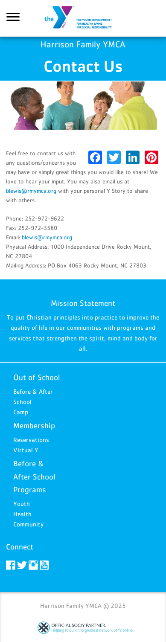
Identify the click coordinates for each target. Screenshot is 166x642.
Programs (29, 489)
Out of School (36, 377)
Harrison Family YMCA (83, 18)
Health (22, 513)
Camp (20, 411)
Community (28, 524)
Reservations (31, 439)
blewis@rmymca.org (31, 190)
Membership (34, 425)
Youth (21, 503)
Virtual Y (25, 449)
